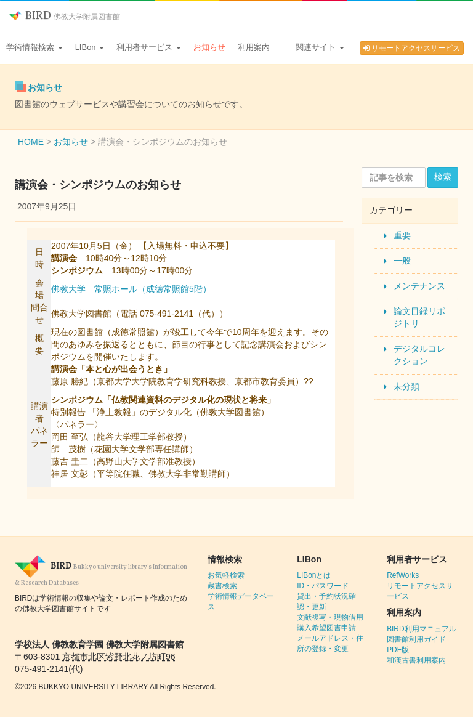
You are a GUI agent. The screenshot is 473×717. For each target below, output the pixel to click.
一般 (402, 260)
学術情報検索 (34, 47)
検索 (442, 177)
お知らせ (209, 47)
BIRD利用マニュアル (421, 629)
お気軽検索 (226, 575)
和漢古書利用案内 (416, 660)
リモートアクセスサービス (411, 48)
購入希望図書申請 (326, 627)
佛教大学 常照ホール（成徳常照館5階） (131, 289)
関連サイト (320, 47)
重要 (402, 235)
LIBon (90, 47)
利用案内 (254, 47)
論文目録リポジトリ (419, 317)
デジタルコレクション (419, 355)
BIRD (64, 16)
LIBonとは (314, 575)
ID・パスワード (323, 585)
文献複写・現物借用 (330, 617)
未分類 (406, 386)
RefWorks (403, 575)
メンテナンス (419, 286)
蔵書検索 (222, 585)
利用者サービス (148, 47)
